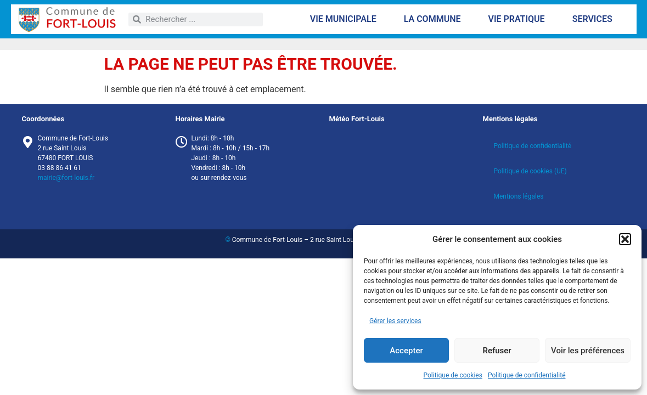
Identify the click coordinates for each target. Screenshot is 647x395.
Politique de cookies (453, 375)
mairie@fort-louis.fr (66, 178)
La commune (435, 19)
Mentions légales (519, 196)
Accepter (406, 351)
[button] (625, 239)
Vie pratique (519, 19)
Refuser (496, 351)
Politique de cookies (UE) (530, 171)
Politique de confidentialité (527, 375)
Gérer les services (395, 321)
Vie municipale (346, 19)
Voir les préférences (588, 351)
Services (595, 19)
